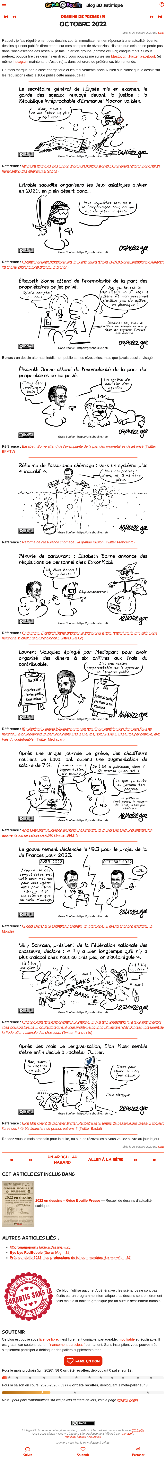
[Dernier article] (160, 17)
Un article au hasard (51, 1157)
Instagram (20, 62)
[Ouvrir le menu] (5, 5)
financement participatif (66, 1341)
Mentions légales (75, 1433)
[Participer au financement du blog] (83, 1452)
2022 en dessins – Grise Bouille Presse (67, 1196)
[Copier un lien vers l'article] (138, 1452)
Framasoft (127, 1429)
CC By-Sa (138, 1426)
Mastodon (119, 56)
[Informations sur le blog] (161, 5)
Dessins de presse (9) (83, 17)
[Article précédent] (14, 17)
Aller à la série (116, 1157)
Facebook (148, 56)
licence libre (48, 1335)
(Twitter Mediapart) (81, 734)
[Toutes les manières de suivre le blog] (27, 1452)
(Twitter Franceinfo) (78, 542)
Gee (161, 32)
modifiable (127, 1335)
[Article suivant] (152, 17)
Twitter (133, 56)
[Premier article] (6, 17)
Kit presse (95, 1433)
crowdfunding (127, 1396)
